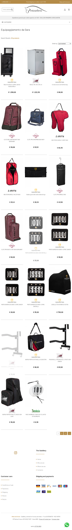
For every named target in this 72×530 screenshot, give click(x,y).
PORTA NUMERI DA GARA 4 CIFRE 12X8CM (60, 254)
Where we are (41, 466)
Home (39, 459)
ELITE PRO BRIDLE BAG (60, 199)
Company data (55, 519)
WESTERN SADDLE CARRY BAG (59, 147)
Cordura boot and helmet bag (60, 84)
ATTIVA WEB (38, 526)
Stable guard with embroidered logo (35, 199)
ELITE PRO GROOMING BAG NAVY (35, 144)
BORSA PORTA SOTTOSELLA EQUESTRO (35, 364)
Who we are (40, 463)
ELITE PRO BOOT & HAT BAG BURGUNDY (12, 254)
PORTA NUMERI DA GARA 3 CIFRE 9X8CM (12, 309)
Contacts (40, 470)
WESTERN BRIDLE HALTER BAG (12, 199)
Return (4, 496)
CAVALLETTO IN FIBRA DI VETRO (59, 309)
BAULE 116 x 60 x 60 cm (36, 84)
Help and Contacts (64, 2)
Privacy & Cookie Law (45, 519)
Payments (5, 488)
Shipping (5, 492)
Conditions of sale (7, 485)
